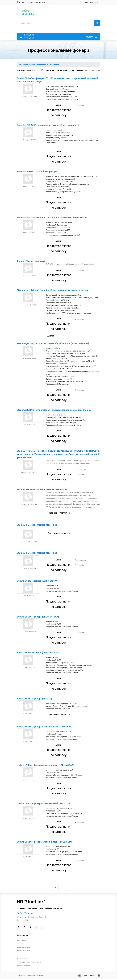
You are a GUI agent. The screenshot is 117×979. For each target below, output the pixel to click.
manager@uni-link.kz (41, 2)
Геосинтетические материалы (29, 962)
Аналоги (51, 336)
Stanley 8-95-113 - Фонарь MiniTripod (37, 553)
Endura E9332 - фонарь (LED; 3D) (34, 698)
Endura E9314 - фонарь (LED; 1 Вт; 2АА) (38, 616)
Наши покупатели (23, 950)
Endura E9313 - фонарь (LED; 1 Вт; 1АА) (37, 581)
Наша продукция (23, 959)
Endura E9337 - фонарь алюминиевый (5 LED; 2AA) (44, 803)
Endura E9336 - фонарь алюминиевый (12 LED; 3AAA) (45, 765)
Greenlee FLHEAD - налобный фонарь (37, 171)
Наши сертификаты (24, 965)
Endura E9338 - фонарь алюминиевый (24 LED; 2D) (44, 841)
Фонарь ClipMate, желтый (31, 261)
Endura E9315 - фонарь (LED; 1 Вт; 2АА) (37, 652)
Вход (98, 2)
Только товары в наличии (55, 70)
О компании (21, 940)
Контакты (20, 944)
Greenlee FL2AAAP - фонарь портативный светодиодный (48, 125)
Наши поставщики (24, 947)
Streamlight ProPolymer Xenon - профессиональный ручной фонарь (54, 410)
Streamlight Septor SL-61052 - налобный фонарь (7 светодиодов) (53, 343)
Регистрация (89, 2)
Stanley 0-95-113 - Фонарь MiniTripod (37, 525)
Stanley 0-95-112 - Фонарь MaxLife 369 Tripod (42, 489)
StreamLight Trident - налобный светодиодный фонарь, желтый (52, 290)
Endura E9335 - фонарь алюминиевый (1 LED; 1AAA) (44, 726)
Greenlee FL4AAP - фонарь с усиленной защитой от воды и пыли (52, 217)
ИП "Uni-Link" (31, 901)
